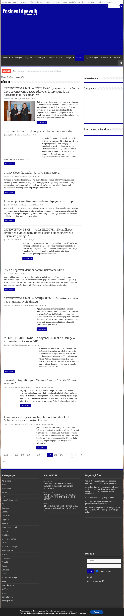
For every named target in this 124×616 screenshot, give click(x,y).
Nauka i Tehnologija (64, 58)
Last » (5, 461)
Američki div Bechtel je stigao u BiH (99, 498)
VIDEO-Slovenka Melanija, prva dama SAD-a (32, 172)
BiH (18, 99)
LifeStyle (5, 535)
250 (22, 455)
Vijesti (5, 58)
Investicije (16, 58)
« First (5, 455)
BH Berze (5, 493)
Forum (64, 2)
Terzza (119, 610)
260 (28, 455)
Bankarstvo (6, 489)
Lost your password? (95, 581)
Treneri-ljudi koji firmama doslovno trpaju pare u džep (38, 201)
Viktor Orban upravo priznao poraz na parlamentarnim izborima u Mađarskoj (37, 71)
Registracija (91, 577)
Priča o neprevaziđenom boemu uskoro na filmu (34, 270)
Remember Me (103, 571)
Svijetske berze (8, 585)
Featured (5, 508)
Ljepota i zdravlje (9, 539)
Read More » (42, 122)
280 (71, 458)
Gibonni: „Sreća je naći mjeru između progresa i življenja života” (100, 502)
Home (3, 77)
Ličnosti (79, 58)
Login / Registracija (76, 2)
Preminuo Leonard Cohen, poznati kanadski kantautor (38, 131)
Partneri (48, 2)
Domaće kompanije (10, 500)
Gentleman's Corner (104, 2)
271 (55, 455)
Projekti (5, 562)
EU (3, 504)
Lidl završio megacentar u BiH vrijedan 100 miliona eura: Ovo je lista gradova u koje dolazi (102, 510)
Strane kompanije (9, 578)
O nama (24, 2)
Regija (24, 176)
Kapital (28, 58)
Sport (36, 305)
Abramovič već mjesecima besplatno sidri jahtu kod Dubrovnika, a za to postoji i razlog (36, 419)
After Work (105, 58)
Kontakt (56, 2)
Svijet (25, 135)
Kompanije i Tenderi (43, 58)
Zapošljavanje (91, 58)
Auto (4, 485)
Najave (28, 345)
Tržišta (5, 589)
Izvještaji (5, 520)
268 (38, 455)
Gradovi (5, 512)
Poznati (117, 58)
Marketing (90, 2)
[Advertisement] (76, 34)
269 (44, 455)
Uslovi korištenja (35, 2)
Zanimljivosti (45, 387)
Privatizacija (7, 558)
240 (16, 455)
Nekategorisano (8, 551)
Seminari (30, 205)
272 (61, 455)
